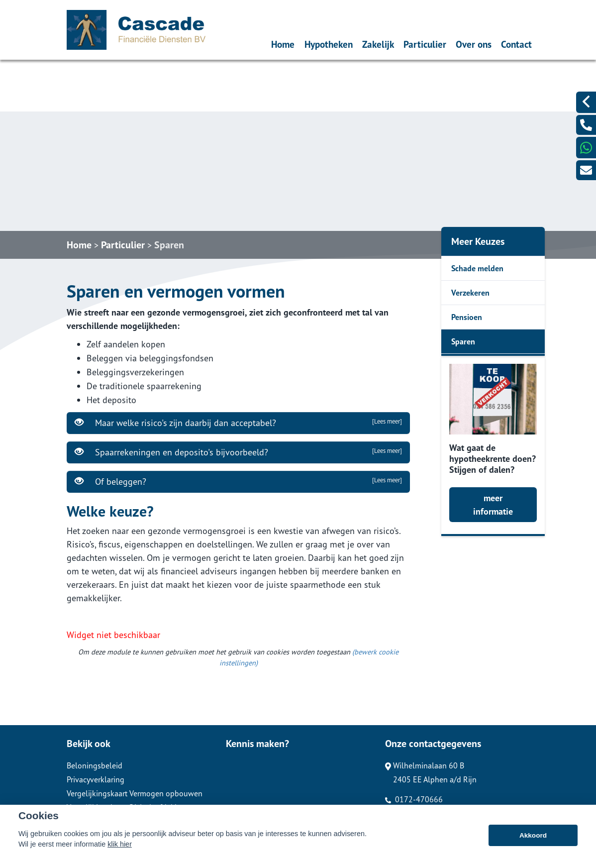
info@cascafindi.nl (421, 813)
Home (283, 44)
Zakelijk (378, 44)
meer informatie (493, 504)
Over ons (474, 44)
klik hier (119, 853)
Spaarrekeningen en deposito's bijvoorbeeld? (238, 452)
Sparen (169, 244)
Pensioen (466, 317)
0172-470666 (414, 799)
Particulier (424, 44)
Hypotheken (328, 44)
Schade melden (477, 268)
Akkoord (533, 844)
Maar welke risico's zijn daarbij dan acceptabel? (238, 423)
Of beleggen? (238, 481)
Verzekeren (470, 293)
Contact (516, 44)
